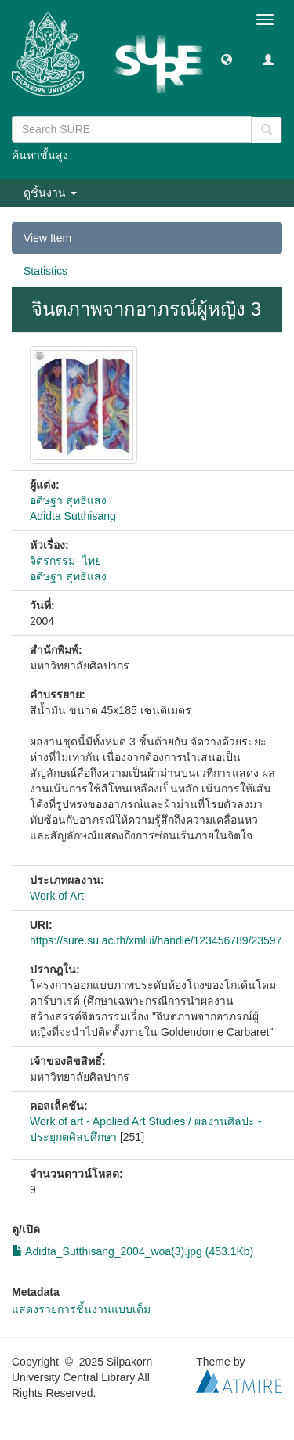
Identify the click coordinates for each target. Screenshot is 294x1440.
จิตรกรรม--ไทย (65, 560)
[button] (226, 58)
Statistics (45, 271)
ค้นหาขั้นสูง (40, 155)
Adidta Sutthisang (73, 516)
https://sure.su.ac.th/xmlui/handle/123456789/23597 (155, 940)
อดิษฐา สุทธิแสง (68, 500)
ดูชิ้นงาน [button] (50, 192)
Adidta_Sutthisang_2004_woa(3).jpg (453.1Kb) (132, 1251)
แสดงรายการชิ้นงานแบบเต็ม (81, 1309)
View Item (47, 238)
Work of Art (57, 896)
